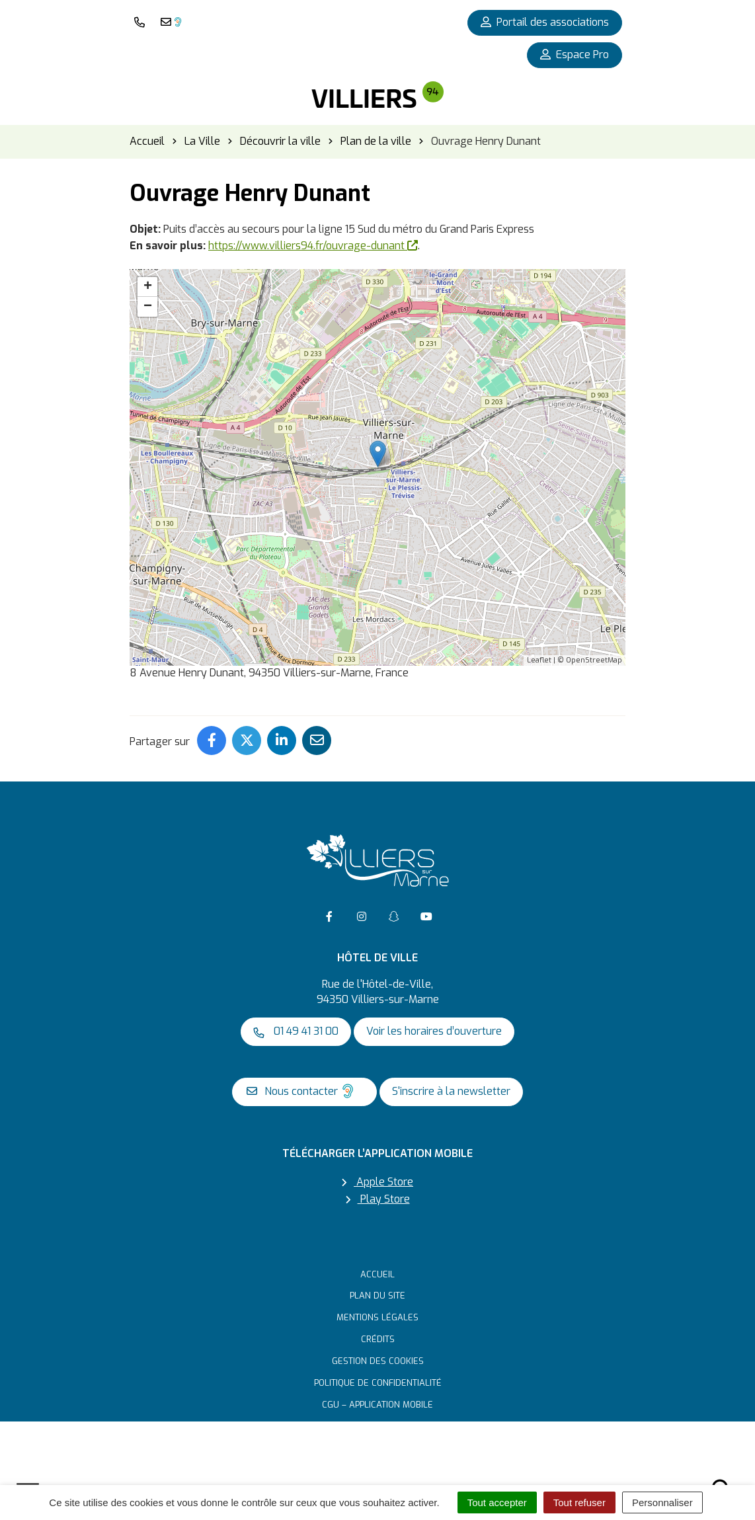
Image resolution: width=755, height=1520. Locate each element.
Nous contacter (301, 1091)
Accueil (377, 1274)
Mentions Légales (377, 1317)
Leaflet (539, 660)
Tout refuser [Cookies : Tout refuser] (579, 1502)
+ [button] (147, 287)
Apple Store (377, 1182)
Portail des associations (545, 22)
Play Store (378, 1199)
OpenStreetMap (594, 660)
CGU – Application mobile (377, 1404)
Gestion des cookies (378, 1361)
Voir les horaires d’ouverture (434, 1031)
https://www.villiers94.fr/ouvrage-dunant (313, 246)
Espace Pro (574, 54)
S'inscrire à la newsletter (451, 1091)
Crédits (378, 1339)
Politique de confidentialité (378, 1382)
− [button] (147, 307)
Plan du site (377, 1295)
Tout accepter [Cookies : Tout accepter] (497, 1502)
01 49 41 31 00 (295, 1031)
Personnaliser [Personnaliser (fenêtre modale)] (662, 1502)
